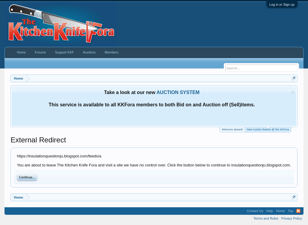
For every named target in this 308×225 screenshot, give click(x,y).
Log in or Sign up (282, 4)
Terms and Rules (266, 218)
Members (112, 52)
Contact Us (255, 211)
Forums (40, 52)
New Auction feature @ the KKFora (268, 129)
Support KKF (64, 52)
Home (21, 52)
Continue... (27, 177)
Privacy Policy (291, 218)
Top (290, 211)
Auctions (89, 52)
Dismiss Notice (292, 92)
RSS (298, 211)
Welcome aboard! (232, 129)
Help (269, 211)
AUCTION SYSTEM (177, 92)
